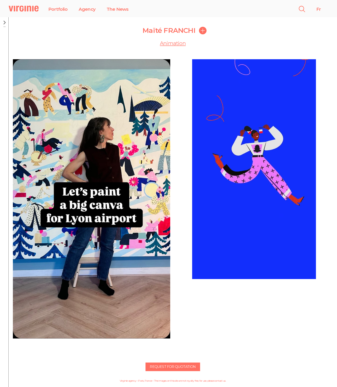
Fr (318, 9)
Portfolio (57, 9)
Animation (173, 43)
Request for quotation (173, 367)
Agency (87, 9)
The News (118, 9)
